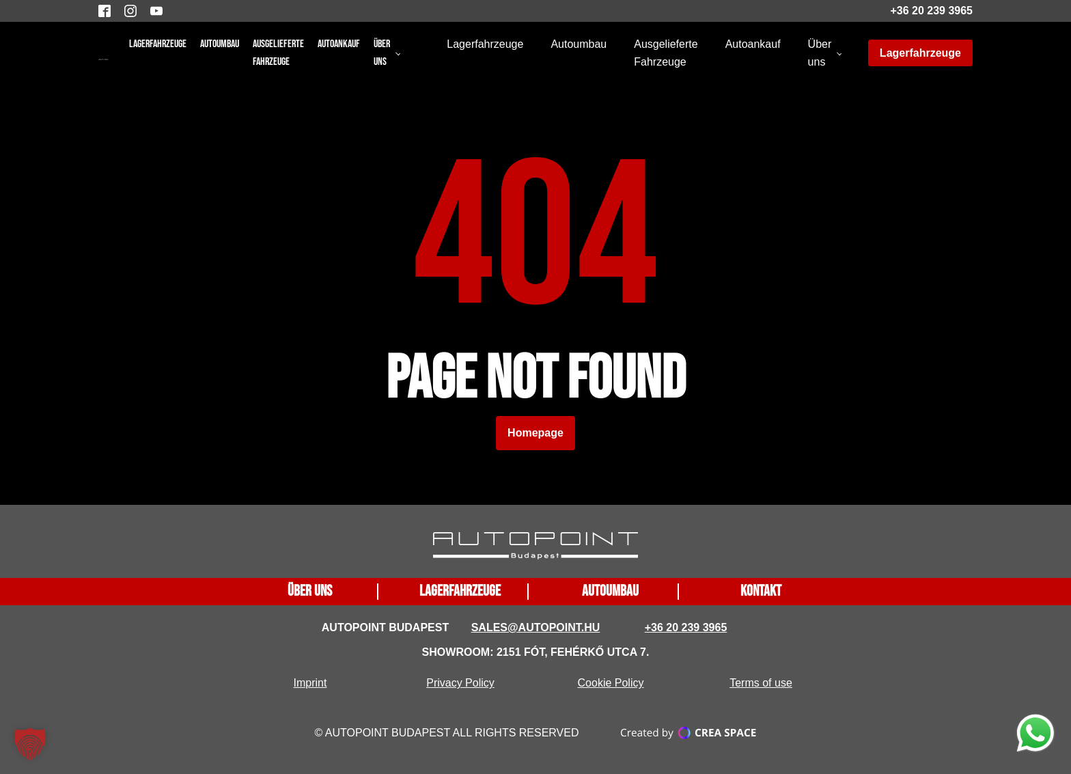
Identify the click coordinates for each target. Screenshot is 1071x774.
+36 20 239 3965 (931, 10)
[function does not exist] (1035, 735)
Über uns (382, 53)
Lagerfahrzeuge (157, 44)
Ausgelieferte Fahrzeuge (278, 53)
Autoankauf (339, 44)
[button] (30, 744)
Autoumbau (219, 44)
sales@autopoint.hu (535, 627)
